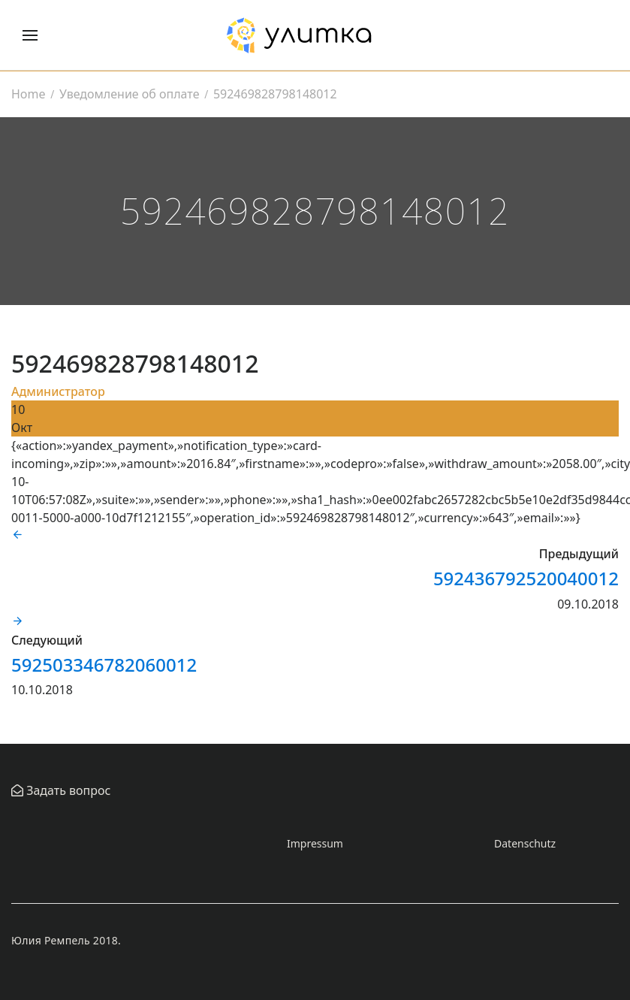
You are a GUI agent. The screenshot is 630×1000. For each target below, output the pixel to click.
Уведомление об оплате (129, 94)
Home (28, 94)
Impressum (315, 843)
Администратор (58, 391)
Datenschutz (525, 843)
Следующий (47, 640)
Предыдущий (579, 553)
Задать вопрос (66, 790)
